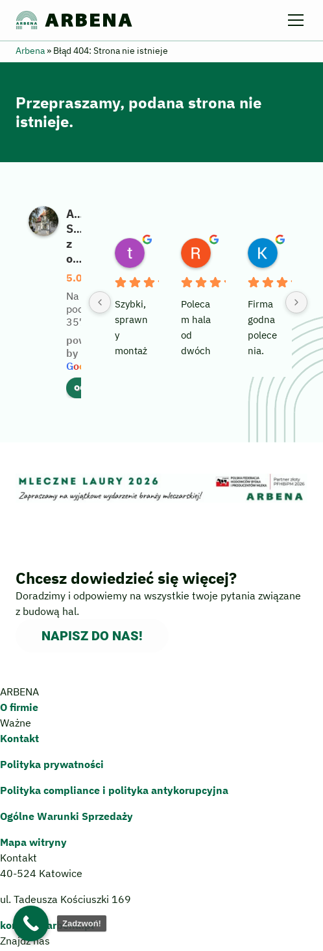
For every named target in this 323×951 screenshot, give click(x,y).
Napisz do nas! (92, 636)
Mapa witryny (33, 842)
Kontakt (19, 738)
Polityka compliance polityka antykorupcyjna (114, 790)
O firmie (19, 707)
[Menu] (297, 20)
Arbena (30, 50)
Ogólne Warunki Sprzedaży (66, 816)
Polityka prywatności (52, 764)
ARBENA (75, 20)
